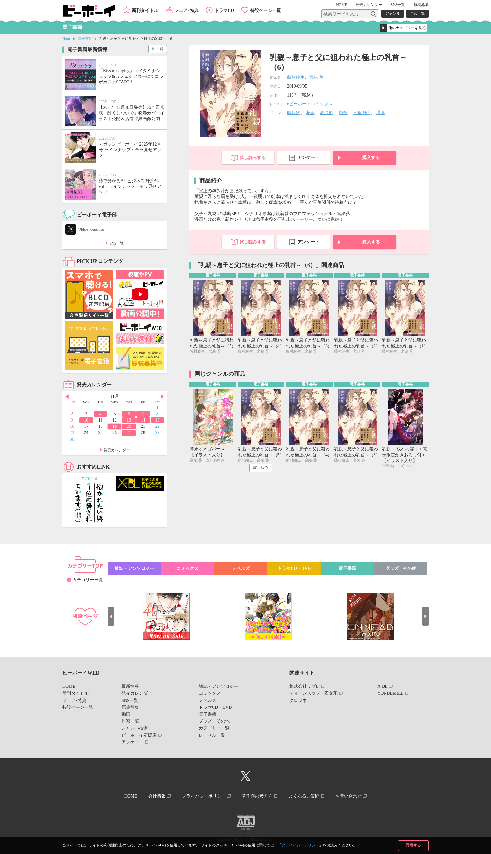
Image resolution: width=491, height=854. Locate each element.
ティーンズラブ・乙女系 (313, 693)
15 (157, 420)
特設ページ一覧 (265, 10)
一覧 (159, 49)
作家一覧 (417, 13)
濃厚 (380, 112)
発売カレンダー (117, 450)
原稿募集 (421, 5)
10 (86, 420)
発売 (369, 5)
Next (162, 396)
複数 (343, 112)
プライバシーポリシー (300, 845)
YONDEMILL (390, 693)
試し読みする (253, 157)
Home (66, 38)
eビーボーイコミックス (310, 104)
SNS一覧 (397, 5)
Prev (67, 396)
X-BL (382, 686)
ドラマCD (224, 10)
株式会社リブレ (304, 686)
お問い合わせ (348, 796)
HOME (341, 5)
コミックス (188, 568)
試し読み (260, 467)
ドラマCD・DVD (294, 568)
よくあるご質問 (304, 796)
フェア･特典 (186, 10)
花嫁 (310, 112)
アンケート (308, 157)
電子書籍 (85, 38)
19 (114, 426)
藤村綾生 (296, 77)
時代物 (293, 112)
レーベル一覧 (212, 735)
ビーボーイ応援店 (139, 735)
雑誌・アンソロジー (134, 568)
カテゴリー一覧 (87, 579)
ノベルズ (241, 568)
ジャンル (392, 13)
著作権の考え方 (257, 796)
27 (129, 432)
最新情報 (130, 686)
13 (129, 420)
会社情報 (157, 796)
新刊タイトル (145, 10)
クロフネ (298, 700)
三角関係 (361, 112)
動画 (125, 714)
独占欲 (326, 112)
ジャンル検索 (134, 728)
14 (143, 420)
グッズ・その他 (400, 568)
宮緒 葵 (316, 77)
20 (129, 426)
